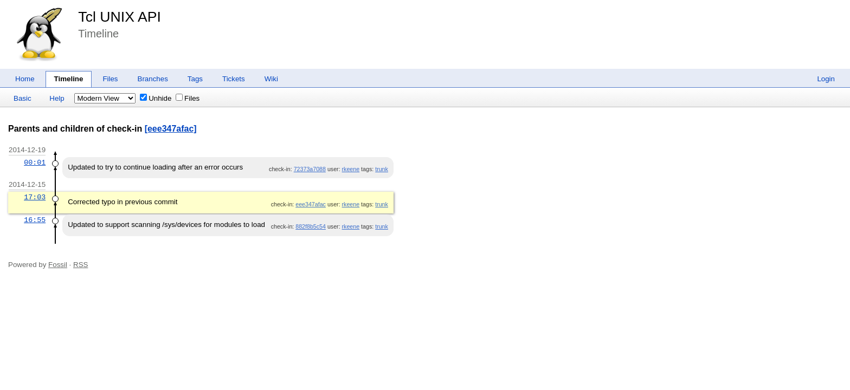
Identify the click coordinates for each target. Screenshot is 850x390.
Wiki (271, 79)
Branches (153, 79)
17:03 (35, 197)
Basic (22, 98)
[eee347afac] (171, 128)
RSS (80, 265)
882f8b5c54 (310, 226)
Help (56, 98)
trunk (381, 169)
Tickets (233, 79)
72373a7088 (310, 169)
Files (110, 79)
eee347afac (310, 204)
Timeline (68, 79)
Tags (195, 79)
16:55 (35, 220)
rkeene (351, 169)
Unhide (155, 98)
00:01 (35, 162)
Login (826, 79)
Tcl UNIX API (119, 17)
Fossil (57, 265)
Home (25, 79)
